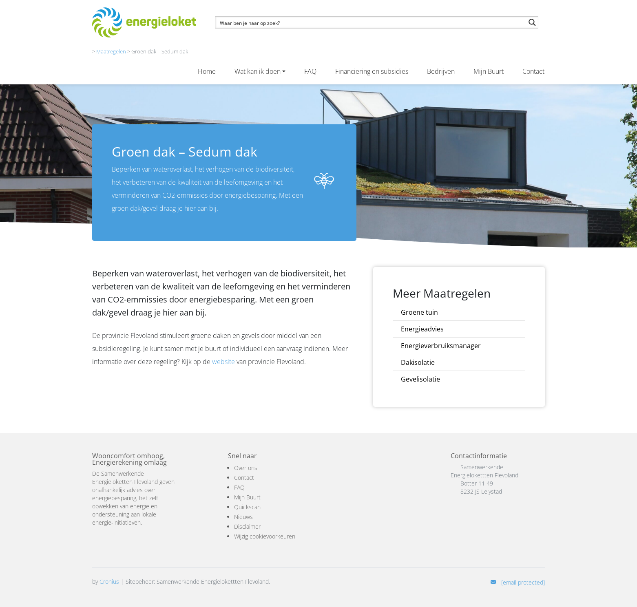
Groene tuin (419, 312)
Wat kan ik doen (257, 71)
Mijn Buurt (488, 71)
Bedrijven (441, 71)
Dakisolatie (418, 362)
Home (207, 71)
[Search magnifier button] (532, 22)
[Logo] (144, 22)
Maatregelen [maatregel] (111, 51)
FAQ (310, 71)
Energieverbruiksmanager (441, 345)
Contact (533, 71)
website (223, 361)
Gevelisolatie (420, 379)
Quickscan (247, 507)
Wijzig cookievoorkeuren (264, 536)
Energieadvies (422, 328)
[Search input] (371, 22)
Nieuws (243, 517)
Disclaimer (247, 526)
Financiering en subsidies (371, 71)
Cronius (109, 581)
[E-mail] (518, 582)
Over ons (245, 468)
